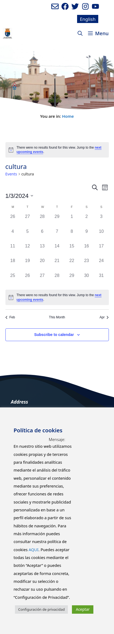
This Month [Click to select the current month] (57, 317)
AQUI (33, 549)
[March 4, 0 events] (12, 235)
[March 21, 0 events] (57, 264)
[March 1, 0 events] (71, 220)
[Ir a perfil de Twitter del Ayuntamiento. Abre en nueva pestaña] (75, 6)
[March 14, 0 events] (57, 250)
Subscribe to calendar (54, 334)
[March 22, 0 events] (71, 264)
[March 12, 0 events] (27, 250)
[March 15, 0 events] (71, 250)
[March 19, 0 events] (27, 264)
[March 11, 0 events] (12, 250)
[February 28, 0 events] (42, 220)
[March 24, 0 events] (101, 264)
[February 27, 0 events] (27, 220)
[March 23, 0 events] (86, 264)
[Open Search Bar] (80, 33)
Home (68, 116)
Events (11, 174)
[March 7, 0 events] (57, 235)
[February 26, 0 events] (12, 220)
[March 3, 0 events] (101, 220)
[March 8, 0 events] (71, 235)
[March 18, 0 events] (12, 264)
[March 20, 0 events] (42, 264)
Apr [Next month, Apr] (104, 317)
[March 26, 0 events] (27, 279)
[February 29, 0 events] (57, 220)
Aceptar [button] (83, 609)
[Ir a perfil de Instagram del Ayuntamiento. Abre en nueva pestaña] (85, 6)
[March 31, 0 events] (101, 279)
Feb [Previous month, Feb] (10, 317)
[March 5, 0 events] (27, 235)
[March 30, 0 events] (86, 279)
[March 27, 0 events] (42, 279)
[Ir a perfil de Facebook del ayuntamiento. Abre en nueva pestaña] (65, 6)
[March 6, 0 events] (42, 235)
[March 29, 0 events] (71, 279)
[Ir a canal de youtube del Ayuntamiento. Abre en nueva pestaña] (95, 6)
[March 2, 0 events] (86, 220)
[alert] (57, 150)
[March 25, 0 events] (12, 279)
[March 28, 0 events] (57, 279)
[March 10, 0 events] (101, 235)
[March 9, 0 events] (86, 235)
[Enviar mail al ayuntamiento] (55, 6)
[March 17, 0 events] (101, 250)
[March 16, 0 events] (86, 250)
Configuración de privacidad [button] (41, 609)
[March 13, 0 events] (42, 250)
